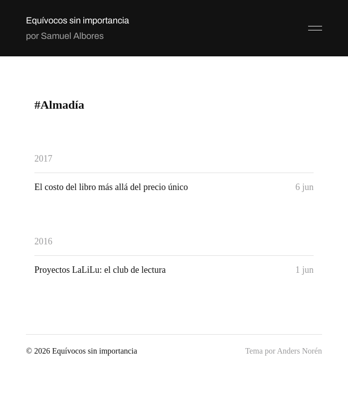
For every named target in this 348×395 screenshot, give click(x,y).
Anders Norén (299, 351)
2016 (43, 241)
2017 (43, 159)
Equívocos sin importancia (77, 20)
